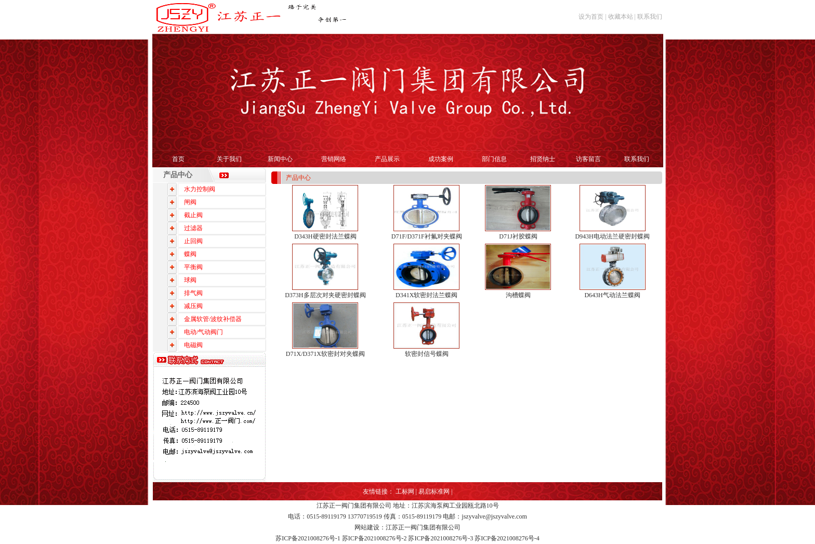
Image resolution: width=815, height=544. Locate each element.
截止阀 (193, 215)
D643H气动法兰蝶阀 (612, 295)
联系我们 (649, 16)
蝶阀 (190, 254)
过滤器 (193, 228)
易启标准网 (434, 491)
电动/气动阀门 (203, 332)
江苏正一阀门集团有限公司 (354, 505)
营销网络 (333, 159)
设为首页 (591, 16)
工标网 (405, 491)
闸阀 (190, 202)
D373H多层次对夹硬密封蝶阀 (325, 295)
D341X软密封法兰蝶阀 (426, 295)
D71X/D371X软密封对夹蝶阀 (325, 353)
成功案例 (440, 159)
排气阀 (193, 293)
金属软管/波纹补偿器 (213, 319)
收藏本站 (620, 16)
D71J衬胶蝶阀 (518, 236)
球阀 (190, 280)
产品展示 (387, 159)
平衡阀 (193, 267)
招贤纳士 (542, 159)
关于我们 (229, 159)
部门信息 (494, 159)
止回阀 (193, 241)
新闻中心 (280, 159)
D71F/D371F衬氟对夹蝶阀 (426, 236)
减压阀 (193, 306)
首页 (178, 159)
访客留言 (588, 159)
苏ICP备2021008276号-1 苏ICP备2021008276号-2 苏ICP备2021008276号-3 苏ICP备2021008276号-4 (407, 538)
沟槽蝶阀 (518, 295)
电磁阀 (193, 345)
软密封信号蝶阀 (427, 353)
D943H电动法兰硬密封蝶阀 (612, 236)
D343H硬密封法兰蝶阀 (325, 236)
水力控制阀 (199, 189)
